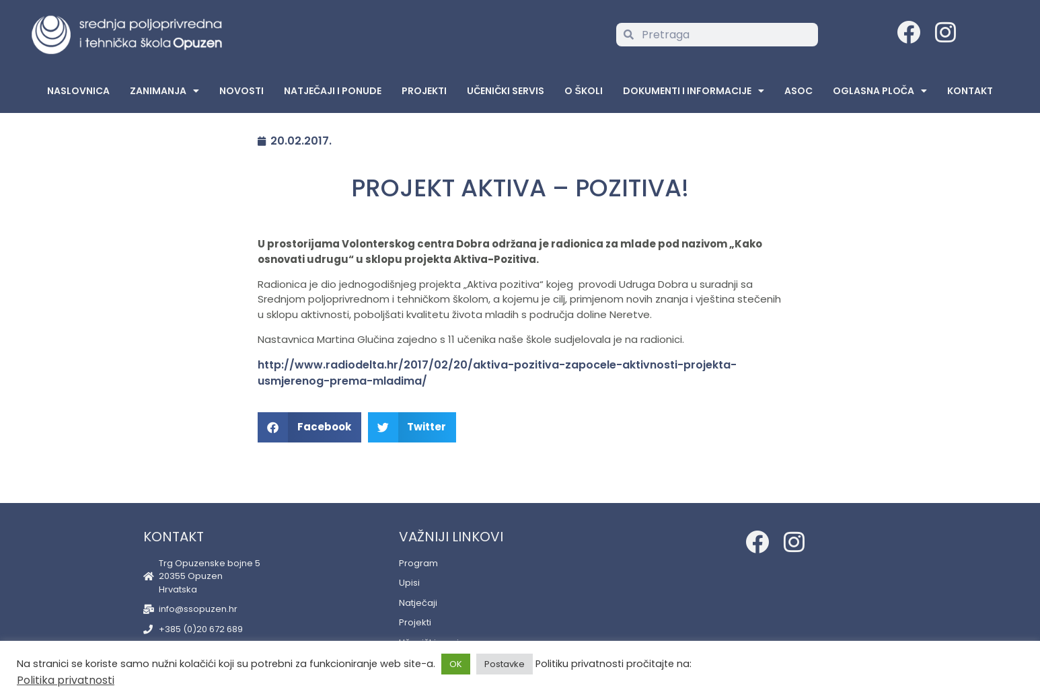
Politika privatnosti (65, 680)
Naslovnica (78, 91)
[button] (309, 427)
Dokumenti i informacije (693, 90)
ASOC (798, 91)
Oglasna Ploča (880, 90)
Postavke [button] (504, 664)
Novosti (241, 91)
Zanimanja (164, 90)
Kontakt (970, 91)
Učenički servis (505, 91)
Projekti (424, 91)
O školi (583, 91)
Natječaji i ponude (332, 91)
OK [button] (455, 664)
